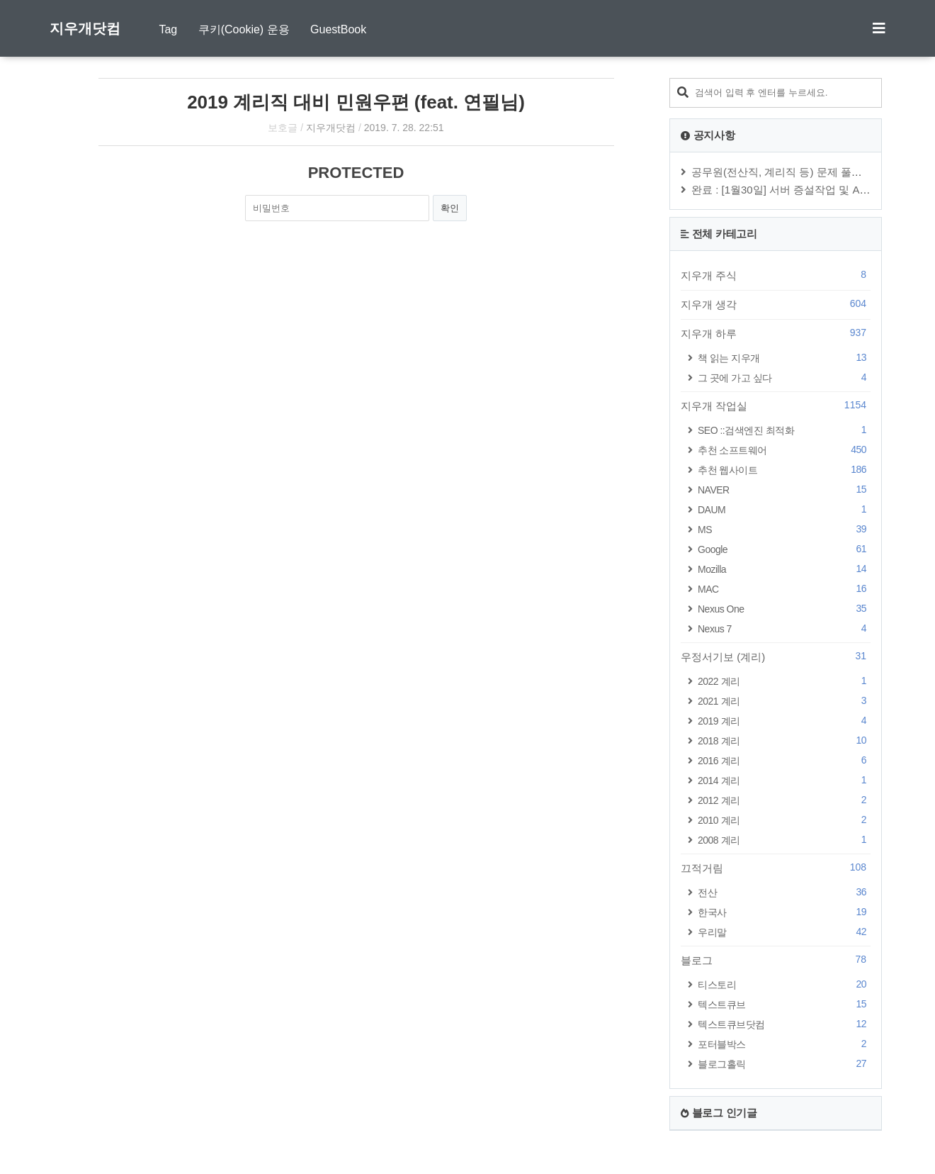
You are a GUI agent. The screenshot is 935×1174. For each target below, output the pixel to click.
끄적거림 (776, 867)
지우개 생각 (776, 304)
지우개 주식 (776, 275)
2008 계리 (784, 840)
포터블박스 (784, 1044)
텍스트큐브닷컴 (784, 1024)
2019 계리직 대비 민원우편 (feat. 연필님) (356, 102)
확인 (450, 208)
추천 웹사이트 (784, 470)
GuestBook (338, 29)
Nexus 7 (784, 628)
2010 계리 (784, 820)
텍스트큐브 (784, 1004)
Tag (168, 29)
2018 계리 (784, 740)
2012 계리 (784, 800)
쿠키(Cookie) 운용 (244, 29)
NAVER (784, 489)
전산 (784, 892)
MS (784, 529)
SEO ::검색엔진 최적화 (784, 430)
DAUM (784, 509)
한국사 (784, 912)
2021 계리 (784, 701)
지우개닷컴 (85, 28)
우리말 (784, 932)
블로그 (776, 960)
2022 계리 (784, 681)
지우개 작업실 (776, 405)
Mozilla (784, 569)
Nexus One (784, 609)
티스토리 (784, 984)
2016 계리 (784, 760)
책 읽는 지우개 (784, 358)
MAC (784, 589)
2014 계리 (784, 780)
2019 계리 (784, 721)
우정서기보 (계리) (776, 656)
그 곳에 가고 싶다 (784, 377)
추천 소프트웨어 (784, 450)
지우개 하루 (776, 333)
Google (784, 549)
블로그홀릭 (784, 1064)
